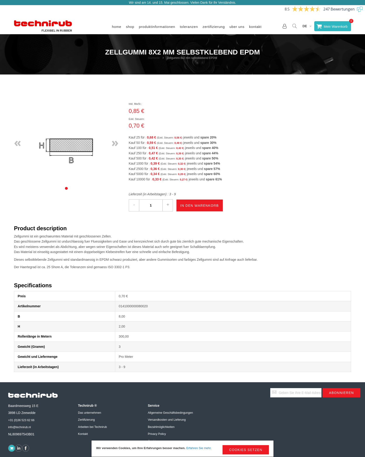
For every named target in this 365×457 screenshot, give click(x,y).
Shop (130, 27)
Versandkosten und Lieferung (167, 419)
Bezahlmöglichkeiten (161, 427)
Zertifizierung (214, 27)
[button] (284, 26)
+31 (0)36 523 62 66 (21, 420)
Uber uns (237, 27)
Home (117, 27)
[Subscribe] (341, 392)
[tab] (66, 188)
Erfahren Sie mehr (198, 448)
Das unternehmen (89, 412)
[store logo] (43, 26)
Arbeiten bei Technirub (92, 427)
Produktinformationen (157, 27)
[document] (182, 448)
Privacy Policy (157, 434)
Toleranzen (189, 27)
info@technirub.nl (19, 427)
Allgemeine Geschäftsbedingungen (170, 412)
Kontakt (255, 27)
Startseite (154, 58)
